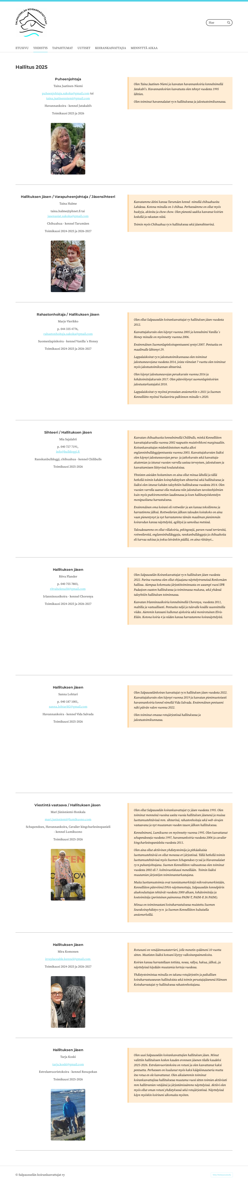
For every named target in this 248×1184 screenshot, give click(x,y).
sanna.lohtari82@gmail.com (68, 707)
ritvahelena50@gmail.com (68, 589)
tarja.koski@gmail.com (68, 1064)
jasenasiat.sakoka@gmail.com (68, 216)
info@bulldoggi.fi (68, 452)
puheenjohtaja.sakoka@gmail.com (65, 93)
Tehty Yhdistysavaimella (222, 1175)
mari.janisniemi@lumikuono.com (68, 819)
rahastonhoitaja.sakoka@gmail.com (68, 334)
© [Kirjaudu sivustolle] (17, 1175)
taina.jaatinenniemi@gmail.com (68, 98)
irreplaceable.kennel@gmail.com (68, 959)
